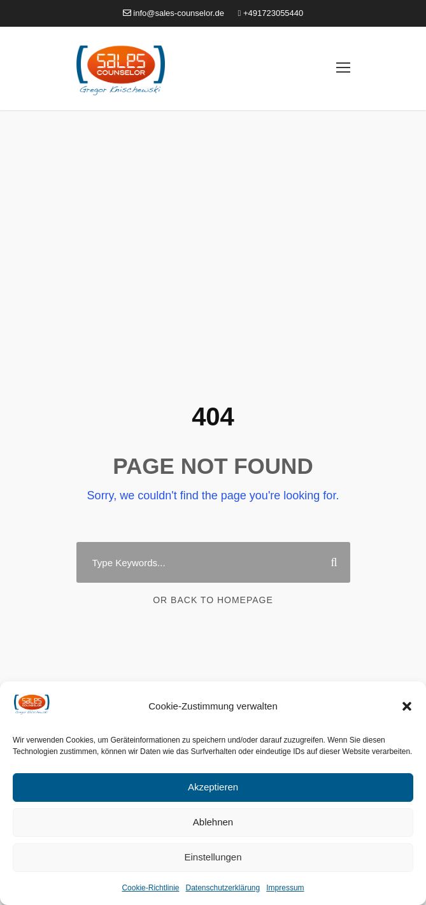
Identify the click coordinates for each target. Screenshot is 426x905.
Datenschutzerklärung (222, 887)
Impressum (285, 887)
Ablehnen (213, 821)
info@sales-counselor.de (173, 13)
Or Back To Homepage (213, 600)
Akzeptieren (213, 786)
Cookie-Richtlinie (150, 887)
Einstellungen (212, 857)
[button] (407, 706)
